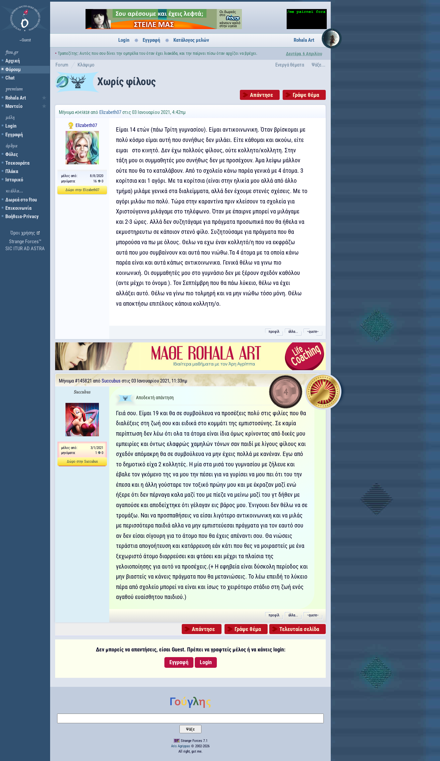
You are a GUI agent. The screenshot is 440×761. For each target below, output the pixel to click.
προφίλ (274, 331)
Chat (10, 78)
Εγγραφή (14, 135)
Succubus (111, 381)
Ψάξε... (318, 65)
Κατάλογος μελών (191, 40)
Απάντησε (261, 95)
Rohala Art (15, 98)
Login (10, 126)
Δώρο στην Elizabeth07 (82, 190)
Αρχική (12, 61)
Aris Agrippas (180, 746)
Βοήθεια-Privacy (22, 216)
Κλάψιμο (86, 65)
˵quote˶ (313, 331)
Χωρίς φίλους (126, 81)
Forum (61, 65)
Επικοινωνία (18, 208)
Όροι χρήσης (22, 233)
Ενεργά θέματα (289, 65)
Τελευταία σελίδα (299, 629)
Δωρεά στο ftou (21, 200)
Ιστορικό (14, 180)
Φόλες (11, 154)
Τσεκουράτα (17, 163)
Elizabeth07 (110, 112)
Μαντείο (13, 106)
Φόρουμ (13, 69)
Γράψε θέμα (306, 95)
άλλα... (293, 331)
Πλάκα (11, 171)
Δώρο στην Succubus (82, 461)
